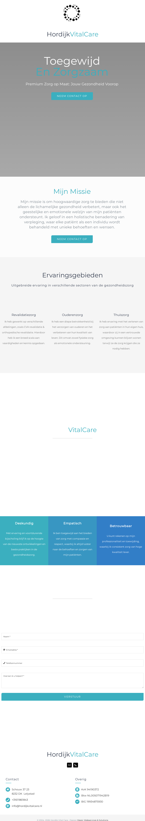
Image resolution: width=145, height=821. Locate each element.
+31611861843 (20, 799)
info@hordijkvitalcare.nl (27, 806)
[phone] (75, 765)
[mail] (69, 765)
